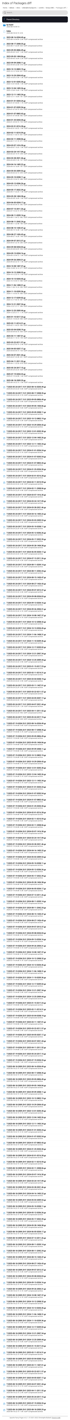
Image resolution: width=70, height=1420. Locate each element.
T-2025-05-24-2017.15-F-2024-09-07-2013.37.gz (26, 590)
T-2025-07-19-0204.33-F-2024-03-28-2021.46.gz (26, 844)
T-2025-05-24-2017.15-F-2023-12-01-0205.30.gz (26, 431)
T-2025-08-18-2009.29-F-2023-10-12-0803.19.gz (26, 1098)
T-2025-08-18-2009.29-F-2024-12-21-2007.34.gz (26, 1333)
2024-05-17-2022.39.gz (16, 190)
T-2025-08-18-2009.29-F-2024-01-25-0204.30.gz (26, 1149)
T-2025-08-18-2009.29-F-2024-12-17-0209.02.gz (26, 1327)
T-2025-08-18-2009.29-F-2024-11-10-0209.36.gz (26, 1321)
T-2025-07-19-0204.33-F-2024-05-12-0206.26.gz (26, 870)
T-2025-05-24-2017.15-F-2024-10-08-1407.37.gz (26, 615)
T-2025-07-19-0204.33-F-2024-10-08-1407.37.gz (26, 952)
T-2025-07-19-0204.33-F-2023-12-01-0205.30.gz (26, 768)
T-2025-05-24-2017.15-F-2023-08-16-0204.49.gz (26, 387)
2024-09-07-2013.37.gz (16, 241)
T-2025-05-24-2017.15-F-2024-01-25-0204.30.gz (26, 469)
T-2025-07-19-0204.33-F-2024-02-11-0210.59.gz (26, 819)
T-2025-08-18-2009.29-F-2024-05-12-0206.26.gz (26, 1213)
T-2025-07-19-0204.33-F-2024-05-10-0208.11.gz (26, 863)
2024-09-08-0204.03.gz (16, 247)
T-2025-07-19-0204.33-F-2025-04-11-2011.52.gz (26, 1048)
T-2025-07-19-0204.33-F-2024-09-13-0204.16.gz (26, 939)
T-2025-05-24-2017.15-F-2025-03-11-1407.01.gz (26, 685)
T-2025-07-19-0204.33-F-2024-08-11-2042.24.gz (26, 908)
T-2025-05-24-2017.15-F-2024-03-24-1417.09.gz (26, 501)
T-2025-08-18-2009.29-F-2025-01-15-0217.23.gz (26, 1346)
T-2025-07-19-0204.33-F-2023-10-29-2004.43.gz (26, 762)
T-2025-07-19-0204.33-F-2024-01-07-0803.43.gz (26, 800)
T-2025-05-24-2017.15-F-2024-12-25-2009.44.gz (26, 660)
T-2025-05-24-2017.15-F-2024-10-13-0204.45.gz (26, 628)
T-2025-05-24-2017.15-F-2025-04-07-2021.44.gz (26, 704)
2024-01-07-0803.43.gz (16, 114)
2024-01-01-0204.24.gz (16, 101)
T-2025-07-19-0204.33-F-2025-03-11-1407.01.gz (26, 1022)
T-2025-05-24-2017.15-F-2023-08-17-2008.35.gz (26, 393)
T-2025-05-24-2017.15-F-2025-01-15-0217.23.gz (26, 666)
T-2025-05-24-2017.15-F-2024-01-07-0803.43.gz (26, 463)
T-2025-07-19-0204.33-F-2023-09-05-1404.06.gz (26, 743)
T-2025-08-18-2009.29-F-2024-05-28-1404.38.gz (26, 1225)
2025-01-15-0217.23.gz (16, 317)
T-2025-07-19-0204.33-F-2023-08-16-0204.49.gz (26, 723)
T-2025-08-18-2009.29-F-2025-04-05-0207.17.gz (26, 1378)
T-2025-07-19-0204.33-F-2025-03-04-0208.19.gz (26, 1016)
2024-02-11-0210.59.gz (16, 133)
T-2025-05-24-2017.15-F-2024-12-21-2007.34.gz (26, 654)
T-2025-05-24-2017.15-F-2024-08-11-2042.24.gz (26, 571)
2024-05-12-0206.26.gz (16, 184)
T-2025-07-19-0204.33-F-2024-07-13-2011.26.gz (26, 895)
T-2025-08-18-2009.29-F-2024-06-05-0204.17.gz (26, 1232)
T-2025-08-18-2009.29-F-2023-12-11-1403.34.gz (26, 1124)
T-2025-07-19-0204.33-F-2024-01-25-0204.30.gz (26, 806)
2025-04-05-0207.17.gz (16, 349)
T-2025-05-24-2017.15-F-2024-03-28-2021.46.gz (26, 507)
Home (5, 8)
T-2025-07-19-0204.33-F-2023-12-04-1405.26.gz (26, 774)
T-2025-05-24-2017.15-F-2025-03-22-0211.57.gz (26, 692)
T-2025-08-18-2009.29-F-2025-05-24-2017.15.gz (26, 1397)
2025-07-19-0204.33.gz (16, 374)
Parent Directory (13, 19)
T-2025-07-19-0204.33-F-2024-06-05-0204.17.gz (26, 889)
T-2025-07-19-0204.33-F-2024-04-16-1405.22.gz (26, 850)
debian (11, 8)
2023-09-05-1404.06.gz (16, 56)
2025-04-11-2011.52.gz (16, 361)
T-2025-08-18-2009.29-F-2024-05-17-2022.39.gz (26, 1219)
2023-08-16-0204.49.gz (16, 37)
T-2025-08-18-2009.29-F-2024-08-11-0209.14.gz (26, 1244)
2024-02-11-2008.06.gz (16, 139)
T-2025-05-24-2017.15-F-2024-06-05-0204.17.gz (26, 552)
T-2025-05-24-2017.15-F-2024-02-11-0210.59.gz (26, 482)
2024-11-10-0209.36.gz (16, 291)
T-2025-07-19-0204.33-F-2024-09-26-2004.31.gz (26, 946)
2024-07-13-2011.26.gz (16, 209)
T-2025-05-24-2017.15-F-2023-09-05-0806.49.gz (26, 399)
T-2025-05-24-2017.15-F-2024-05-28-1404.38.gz (26, 546)
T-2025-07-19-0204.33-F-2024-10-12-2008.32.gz (26, 958)
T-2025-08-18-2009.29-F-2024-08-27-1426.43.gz (26, 1264)
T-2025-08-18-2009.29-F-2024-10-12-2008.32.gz (26, 1302)
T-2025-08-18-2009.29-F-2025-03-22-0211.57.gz (26, 1371)
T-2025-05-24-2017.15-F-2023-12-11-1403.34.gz (26, 444)
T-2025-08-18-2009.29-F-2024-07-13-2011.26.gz (26, 1238)
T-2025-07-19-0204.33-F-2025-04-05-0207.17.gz (26, 1035)
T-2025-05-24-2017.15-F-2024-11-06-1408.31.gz (26, 635)
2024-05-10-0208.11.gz (16, 177)
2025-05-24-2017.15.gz (16, 368)
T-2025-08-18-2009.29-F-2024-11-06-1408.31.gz (26, 1314)
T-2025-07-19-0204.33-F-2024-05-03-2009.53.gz (26, 857)
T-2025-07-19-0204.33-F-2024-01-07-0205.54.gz (26, 793)
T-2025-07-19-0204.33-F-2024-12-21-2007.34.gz (26, 990)
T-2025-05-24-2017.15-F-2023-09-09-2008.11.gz (26, 412)
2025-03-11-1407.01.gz (16, 336)
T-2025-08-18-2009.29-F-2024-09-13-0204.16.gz (26, 1282)
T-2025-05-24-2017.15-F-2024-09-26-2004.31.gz (26, 609)
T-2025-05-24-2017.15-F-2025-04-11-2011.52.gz (26, 711)
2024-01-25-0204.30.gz (16, 120)
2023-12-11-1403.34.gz (16, 95)
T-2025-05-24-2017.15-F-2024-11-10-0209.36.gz (26, 641)
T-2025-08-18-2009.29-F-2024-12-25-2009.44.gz (26, 1340)
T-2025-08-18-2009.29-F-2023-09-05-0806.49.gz (26, 1079)
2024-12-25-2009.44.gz (16, 311)
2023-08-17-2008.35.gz (16, 44)
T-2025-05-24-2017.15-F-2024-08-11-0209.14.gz (26, 565)
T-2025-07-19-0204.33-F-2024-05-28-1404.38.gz (26, 882)
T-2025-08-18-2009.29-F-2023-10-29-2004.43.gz (26, 1105)
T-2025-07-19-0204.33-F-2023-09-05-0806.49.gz (26, 736)
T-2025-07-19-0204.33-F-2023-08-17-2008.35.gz (26, 730)
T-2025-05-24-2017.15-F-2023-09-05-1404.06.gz (26, 406)
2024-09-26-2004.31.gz (16, 260)
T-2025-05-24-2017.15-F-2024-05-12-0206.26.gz (26, 533)
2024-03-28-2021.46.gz (16, 158)
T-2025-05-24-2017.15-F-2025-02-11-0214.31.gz (26, 673)
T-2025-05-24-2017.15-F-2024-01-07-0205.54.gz (26, 457)
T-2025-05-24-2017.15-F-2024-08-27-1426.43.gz (26, 584)
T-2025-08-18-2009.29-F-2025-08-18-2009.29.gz (26, 1410)
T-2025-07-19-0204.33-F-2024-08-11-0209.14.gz (26, 901)
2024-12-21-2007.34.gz (16, 304)
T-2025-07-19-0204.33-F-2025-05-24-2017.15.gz (26, 1054)
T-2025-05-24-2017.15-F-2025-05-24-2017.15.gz (26, 717)
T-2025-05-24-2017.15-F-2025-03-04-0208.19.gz (26, 679)
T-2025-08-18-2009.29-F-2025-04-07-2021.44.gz (26, 1384)
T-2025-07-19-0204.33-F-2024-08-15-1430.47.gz (26, 914)
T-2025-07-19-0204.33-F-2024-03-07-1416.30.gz (26, 831)
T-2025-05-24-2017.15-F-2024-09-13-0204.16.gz (26, 603)
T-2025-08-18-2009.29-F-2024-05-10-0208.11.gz (26, 1206)
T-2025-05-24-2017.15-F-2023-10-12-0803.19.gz (26, 419)
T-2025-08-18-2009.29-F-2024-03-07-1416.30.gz (26, 1174)
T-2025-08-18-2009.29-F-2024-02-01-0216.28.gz (26, 1156)
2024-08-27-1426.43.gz (16, 234)
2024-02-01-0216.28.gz (16, 126)
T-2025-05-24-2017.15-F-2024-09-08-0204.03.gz (26, 596)
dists (18, 8)
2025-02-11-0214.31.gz (16, 323)
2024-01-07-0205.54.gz (16, 107)
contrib (41, 8)
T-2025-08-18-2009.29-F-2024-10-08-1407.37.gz (26, 1295)
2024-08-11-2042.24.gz (16, 222)
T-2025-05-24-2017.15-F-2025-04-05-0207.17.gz (26, 698)
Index (9, 31)
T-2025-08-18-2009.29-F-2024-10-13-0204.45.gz (26, 1308)
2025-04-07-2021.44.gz (16, 355)
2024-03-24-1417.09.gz (16, 152)
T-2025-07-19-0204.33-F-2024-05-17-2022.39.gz (26, 876)
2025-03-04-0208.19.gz (16, 330)
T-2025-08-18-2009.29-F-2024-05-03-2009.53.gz (26, 1200)
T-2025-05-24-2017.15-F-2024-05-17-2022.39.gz (26, 539)
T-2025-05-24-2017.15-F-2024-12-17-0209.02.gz (26, 647)
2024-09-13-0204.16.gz (16, 253)
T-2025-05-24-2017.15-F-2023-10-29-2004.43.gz (26, 425)
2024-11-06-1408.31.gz (16, 285)
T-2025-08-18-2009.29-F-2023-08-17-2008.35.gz (26, 1073)
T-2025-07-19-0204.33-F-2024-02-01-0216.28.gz (26, 812)
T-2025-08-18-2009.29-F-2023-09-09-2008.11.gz (26, 1092)
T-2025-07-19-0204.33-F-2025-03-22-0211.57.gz (26, 1028)
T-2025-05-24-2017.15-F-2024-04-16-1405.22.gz (26, 514)
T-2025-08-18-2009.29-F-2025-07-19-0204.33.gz (26, 1403)
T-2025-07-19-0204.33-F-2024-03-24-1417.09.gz (26, 838)
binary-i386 (50, 8)
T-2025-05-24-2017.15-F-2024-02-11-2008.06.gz (26, 488)
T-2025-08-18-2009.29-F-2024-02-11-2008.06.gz (26, 1168)
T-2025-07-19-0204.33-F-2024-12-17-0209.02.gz (26, 984)
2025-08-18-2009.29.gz (16, 380)
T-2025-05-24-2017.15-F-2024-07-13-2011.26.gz (26, 558)
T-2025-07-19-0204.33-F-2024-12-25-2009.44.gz (26, 997)
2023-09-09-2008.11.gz (16, 63)
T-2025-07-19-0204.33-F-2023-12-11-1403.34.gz (26, 781)
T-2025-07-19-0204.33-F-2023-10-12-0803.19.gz (26, 755)
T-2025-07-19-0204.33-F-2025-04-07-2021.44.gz (26, 1041)
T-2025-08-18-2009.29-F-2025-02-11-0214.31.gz (26, 1352)
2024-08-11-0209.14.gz (16, 215)
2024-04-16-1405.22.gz (16, 164)
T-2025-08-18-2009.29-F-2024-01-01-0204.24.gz (26, 1130)
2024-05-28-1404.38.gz (16, 196)
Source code (56, 1418)
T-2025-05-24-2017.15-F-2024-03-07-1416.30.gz (26, 495)
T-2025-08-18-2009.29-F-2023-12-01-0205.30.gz (26, 1111)
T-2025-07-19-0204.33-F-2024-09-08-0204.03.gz (26, 933)
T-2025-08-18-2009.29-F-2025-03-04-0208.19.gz (26, 1359)
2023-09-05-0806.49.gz (16, 50)
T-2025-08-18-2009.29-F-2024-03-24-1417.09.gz (26, 1181)
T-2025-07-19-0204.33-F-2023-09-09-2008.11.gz (26, 749)
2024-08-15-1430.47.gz (16, 228)
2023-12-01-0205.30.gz (16, 82)
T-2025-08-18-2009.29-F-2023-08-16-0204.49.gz (26, 1066)
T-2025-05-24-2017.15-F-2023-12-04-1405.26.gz (26, 438)
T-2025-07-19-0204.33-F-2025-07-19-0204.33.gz (26, 1060)
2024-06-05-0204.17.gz (16, 203)
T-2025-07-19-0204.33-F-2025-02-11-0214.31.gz (26, 1009)
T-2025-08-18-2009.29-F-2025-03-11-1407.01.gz (26, 1365)
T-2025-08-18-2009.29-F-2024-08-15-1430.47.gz (26, 1257)
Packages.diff (61, 8)
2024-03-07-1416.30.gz (16, 145)
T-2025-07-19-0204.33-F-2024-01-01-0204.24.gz (26, 787)
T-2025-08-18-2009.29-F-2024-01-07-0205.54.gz (26, 1136)
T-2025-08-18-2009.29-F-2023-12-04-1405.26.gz (26, 1117)
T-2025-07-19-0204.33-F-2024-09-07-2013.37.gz (26, 927)
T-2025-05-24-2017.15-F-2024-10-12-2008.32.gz (26, 622)
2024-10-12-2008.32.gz (16, 272)
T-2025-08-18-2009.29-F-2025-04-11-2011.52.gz (26, 1391)
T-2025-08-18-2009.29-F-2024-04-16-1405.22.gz (26, 1194)
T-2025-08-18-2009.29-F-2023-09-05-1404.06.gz (26, 1086)
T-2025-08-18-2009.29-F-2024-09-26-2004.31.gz (26, 1289)
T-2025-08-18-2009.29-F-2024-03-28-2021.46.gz (26, 1187)
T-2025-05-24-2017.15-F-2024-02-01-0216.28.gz (26, 476)
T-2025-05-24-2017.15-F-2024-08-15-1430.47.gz (26, 577)
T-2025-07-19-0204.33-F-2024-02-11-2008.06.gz (26, 825)
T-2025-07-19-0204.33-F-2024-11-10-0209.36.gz (26, 978)
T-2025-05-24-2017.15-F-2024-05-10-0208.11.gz (26, 527)
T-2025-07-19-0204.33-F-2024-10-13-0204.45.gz (26, 965)
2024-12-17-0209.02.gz (16, 298)
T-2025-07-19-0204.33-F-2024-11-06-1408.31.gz (26, 971)
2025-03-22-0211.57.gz (16, 342)
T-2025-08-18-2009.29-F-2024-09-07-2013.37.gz (26, 1270)
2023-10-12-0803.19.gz (16, 69)
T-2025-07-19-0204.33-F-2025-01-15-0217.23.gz (26, 1003)
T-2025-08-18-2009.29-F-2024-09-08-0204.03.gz (26, 1276)
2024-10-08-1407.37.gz (16, 266)
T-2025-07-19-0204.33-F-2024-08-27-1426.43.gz (26, 920)
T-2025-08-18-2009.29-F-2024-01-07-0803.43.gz (26, 1143)
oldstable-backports (29, 8)
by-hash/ (10, 25)
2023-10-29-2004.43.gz (16, 76)
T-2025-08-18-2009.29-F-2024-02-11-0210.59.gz (26, 1162)
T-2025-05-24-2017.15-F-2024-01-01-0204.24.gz (26, 450)
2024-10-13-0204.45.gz (16, 279)
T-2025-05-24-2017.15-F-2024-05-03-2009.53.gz (26, 520)
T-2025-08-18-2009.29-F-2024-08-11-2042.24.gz (26, 1251)
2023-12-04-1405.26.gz (16, 88)
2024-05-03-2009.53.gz (16, 171)
